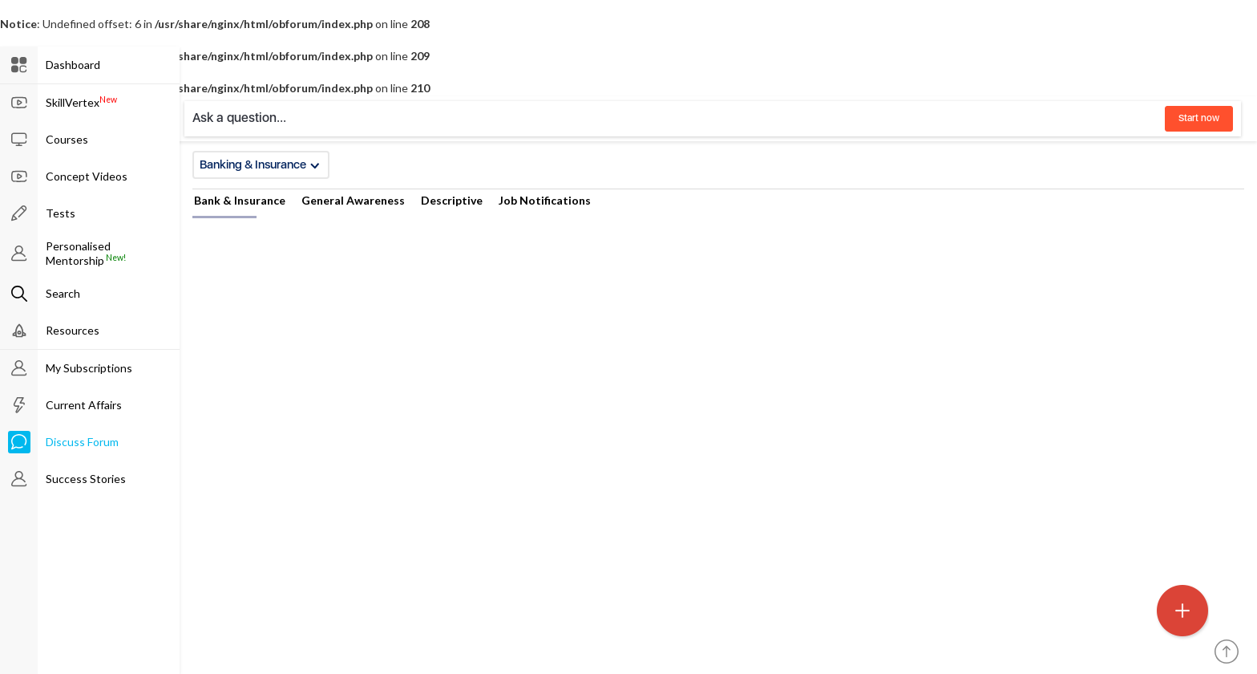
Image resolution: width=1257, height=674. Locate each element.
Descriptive (452, 200)
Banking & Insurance (260, 164)
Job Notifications (545, 200)
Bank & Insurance (239, 200)
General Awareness (353, 200)
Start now (1198, 118)
